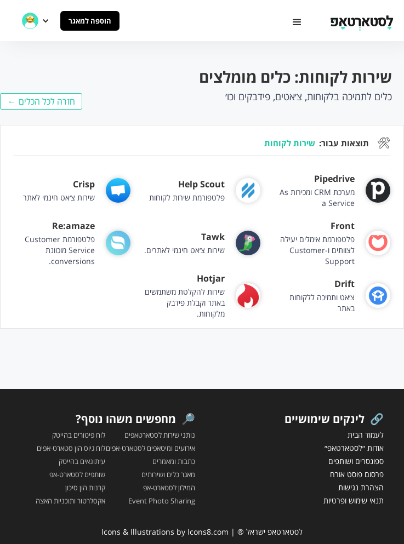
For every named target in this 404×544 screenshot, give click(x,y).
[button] (297, 22)
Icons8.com (208, 531)
